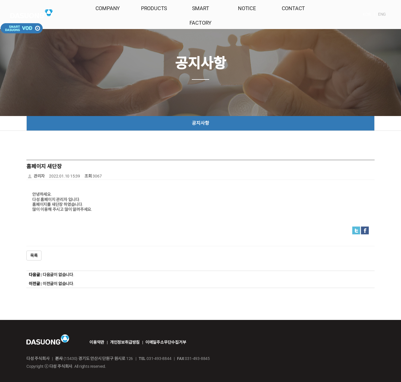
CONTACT (293, 15)
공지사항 (200, 123)
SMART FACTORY (200, 15)
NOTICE (247, 15)
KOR (338, 14)
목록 (34, 255)
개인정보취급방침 (125, 342)
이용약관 (96, 342)
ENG (353, 14)
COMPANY (107, 15)
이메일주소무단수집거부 (165, 342)
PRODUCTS (154, 15)
